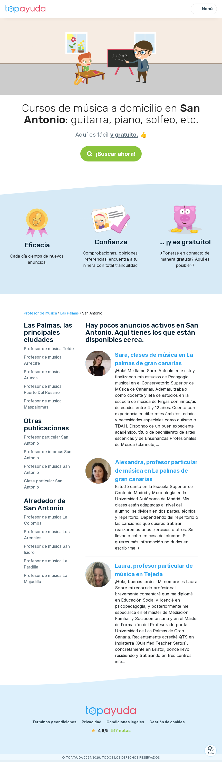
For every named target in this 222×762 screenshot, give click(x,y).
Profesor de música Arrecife (43, 360)
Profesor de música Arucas (43, 374)
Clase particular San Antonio (43, 484)
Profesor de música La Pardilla (45, 564)
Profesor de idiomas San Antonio (47, 454)
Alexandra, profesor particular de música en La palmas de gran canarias (156, 470)
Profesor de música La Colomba (45, 520)
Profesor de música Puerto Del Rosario (43, 389)
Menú (204, 8)
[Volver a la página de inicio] (25, 9)
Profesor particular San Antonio (46, 440)
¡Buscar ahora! (111, 153)
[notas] (111, 730)
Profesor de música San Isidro (47, 549)
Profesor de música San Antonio (47, 469)
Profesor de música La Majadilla (45, 578)
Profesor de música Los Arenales (47, 534)
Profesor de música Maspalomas (43, 404)
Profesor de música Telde (49, 348)
